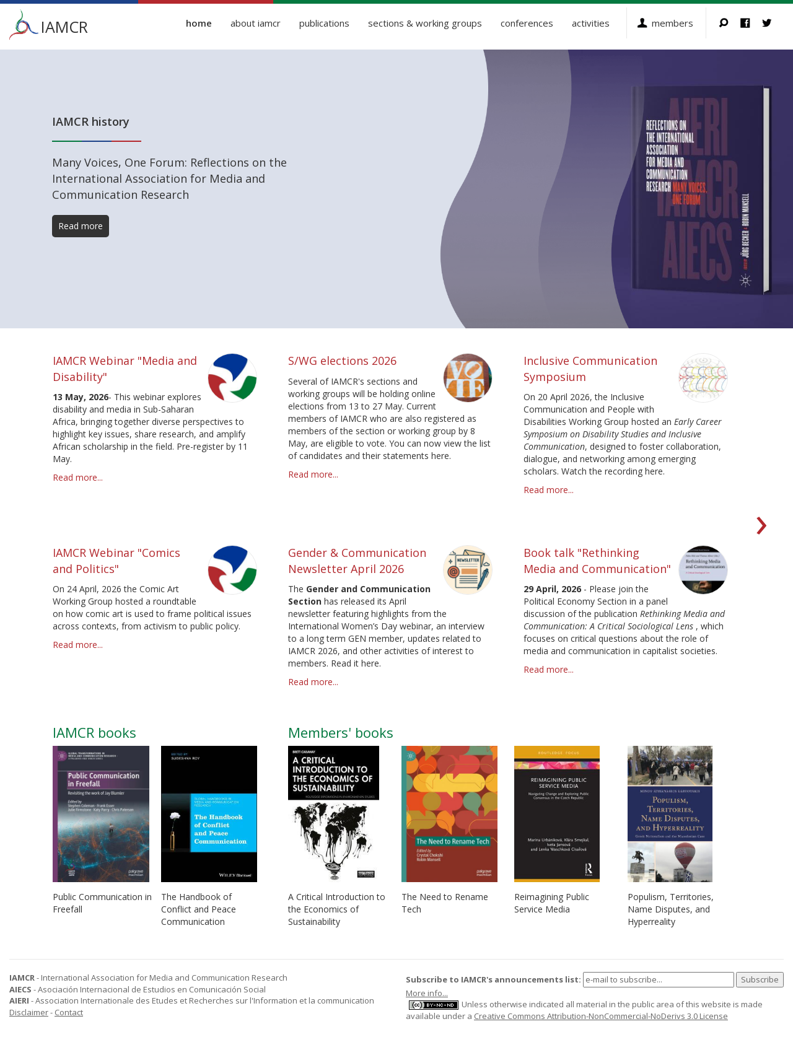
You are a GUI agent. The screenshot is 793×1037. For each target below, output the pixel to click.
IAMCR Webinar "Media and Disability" (125, 368)
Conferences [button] (527, 23)
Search (729, 22)
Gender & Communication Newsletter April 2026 (357, 560)
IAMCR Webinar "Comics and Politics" (116, 560)
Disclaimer (28, 1012)
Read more (80, 226)
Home (199, 23)
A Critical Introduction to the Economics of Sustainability (336, 909)
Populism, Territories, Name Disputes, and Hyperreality (671, 909)
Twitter (773, 22)
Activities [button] (591, 23)
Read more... (78, 477)
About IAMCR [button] (255, 23)
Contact (69, 1012)
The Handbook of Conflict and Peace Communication (198, 909)
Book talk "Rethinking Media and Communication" (597, 560)
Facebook (751, 22)
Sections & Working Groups (425, 23)
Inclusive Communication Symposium (590, 368)
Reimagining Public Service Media (551, 903)
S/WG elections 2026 (342, 360)
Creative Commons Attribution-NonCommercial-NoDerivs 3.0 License (601, 1016)
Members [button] (672, 23)
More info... (427, 993)
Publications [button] (324, 23)
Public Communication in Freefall (102, 903)
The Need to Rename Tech (444, 903)
